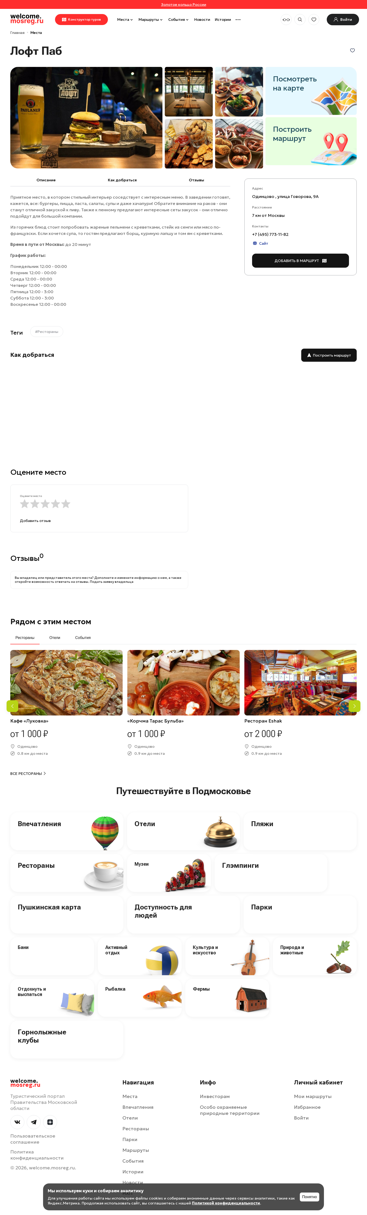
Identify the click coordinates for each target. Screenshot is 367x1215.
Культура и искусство (205, 950)
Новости (202, 19)
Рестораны (36, 865)
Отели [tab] (54, 638)
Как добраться (122, 180)
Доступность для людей (163, 911)
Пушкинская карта (49, 907)
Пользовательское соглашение (32, 1139)
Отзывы (196, 180)
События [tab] (83, 638)
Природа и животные (292, 950)
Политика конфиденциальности (37, 1155)
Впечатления (39, 824)
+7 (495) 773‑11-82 (270, 234)
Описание (46, 180)
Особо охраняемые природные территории (230, 1110)
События (179, 19)
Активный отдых (116, 950)
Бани (23, 947)
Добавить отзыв (35, 520)
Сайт (260, 243)
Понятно (309, 1197)
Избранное (307, 1107)
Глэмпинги (240, 865)
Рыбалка (115, 989)
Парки (261, 907)
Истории (223, 19)
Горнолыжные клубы (42, 1036)
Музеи (142, 864)
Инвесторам (215, 1096)
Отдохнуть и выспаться (32, 991)
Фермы (201, 989)
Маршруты (151, 19)
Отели (145, 824)
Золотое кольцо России (183, 4)
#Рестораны (46, 331)
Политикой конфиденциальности (226, 1203)
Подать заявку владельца (111, 582)
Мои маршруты (313, 1096)
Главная (17, 32)
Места (125, 19)
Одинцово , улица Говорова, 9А (285, 196)
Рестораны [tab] (24, 638)
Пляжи (262, 824)
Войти (301, 1118)
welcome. (25, 1083)
